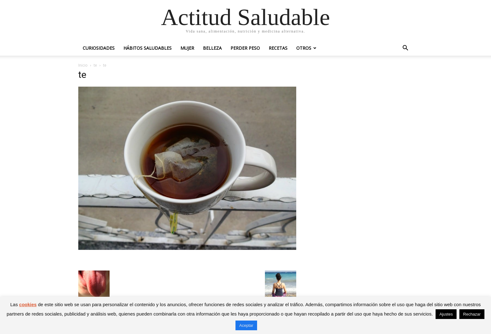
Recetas (278, 48)
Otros (303, 48)
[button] (405, 49)
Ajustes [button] (446, 314)
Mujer (187, 48)
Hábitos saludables (147, 48)
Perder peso (245, 48)
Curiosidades (99, 48)
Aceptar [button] (246, 325)
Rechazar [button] (472, 314)
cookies (28, 304)
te (95, 65)
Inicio (83, 65)
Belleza (212, 48)
